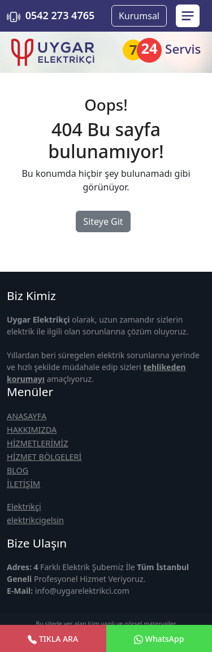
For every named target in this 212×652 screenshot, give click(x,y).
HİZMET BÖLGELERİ (44, 456)
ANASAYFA (26, 416)
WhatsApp (159, 638)
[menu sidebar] (188, 16)
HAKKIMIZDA (32, 429)
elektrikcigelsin (35, 520)
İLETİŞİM (23, 484)
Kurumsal (139, 16)
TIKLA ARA (53, 638)
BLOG (17, 470)
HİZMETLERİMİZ (37, 443)
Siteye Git (103, 221)
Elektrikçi (24, 506)
